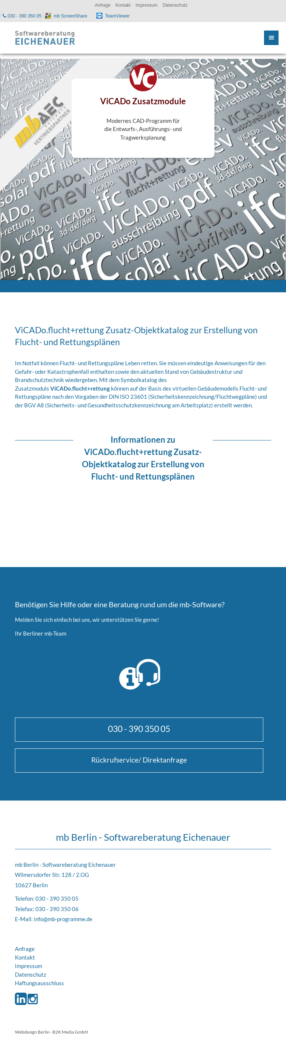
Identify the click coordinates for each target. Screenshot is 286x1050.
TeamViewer (117, 16)
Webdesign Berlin (32, 1031)
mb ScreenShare (70, 16)
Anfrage (25, 948)
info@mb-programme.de (63, 919)
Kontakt (25, 957)
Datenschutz (30, 974)
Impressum (28, 965)
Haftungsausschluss (39, 983)
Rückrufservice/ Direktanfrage (139, 759)
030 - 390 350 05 (139, 728)
